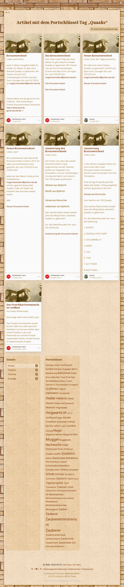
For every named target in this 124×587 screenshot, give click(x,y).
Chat (63, 377)
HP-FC (70, 413)
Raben (49, 458)
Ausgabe (67, 369)
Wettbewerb (52, 501)
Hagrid (62, 388)
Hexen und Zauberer (64, 403)
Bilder (74, 373)
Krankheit (51, 421)
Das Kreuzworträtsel (57, 55)
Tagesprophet (54, 483)
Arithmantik (66, 365)
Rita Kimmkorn (53, 461)
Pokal (65, 444)
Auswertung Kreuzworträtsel (94, 150)
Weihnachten (56, 494)
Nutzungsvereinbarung (55, 569)
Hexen (50, 403)
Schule (50, 474)
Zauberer (53, 530)
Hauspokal (64, 393)
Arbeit (57, 365)
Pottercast (51, 448)
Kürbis (49, 425)
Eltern (63, 381)
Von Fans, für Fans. (72, 564)
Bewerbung (51, 373)
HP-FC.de (17, 3)
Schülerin (69, 474)
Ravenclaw (58, 458)
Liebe (63, 426)
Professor (68, 449)
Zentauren (59, 546)
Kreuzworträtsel (17, 55)
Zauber (63, 509)
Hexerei (50, 407)
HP (65, 413)
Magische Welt (70, 434)
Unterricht (51, 490)
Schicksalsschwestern (57, 465)
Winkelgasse (52, 509)
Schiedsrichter (53, 469)
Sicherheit (51, 478)
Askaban (58, 369)
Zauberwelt (65, 542)
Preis (60, 449)
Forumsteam (62, 384)
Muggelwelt (65, 439)
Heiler (51, 398)
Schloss (64, 469)
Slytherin (61, 478)
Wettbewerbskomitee (56, 505)
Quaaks (49, 453)
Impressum (87, 569)
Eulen (69, 381)
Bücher (56, 377)
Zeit (74, 542)
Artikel (49, 368)
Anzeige (49, 365)
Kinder (67, 417)
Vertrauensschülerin (66, 490)
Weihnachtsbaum (54, 498)
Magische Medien (54, 434)
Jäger (59, 417)
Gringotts (73, 384)
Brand (49, 377)
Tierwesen (51, 487)
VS (47, 494)
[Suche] (121, 2)
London (71, 425)
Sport (76, 479)
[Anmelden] (72, 2)
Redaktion (72, 458)
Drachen (70, 377)
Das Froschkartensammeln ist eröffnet (23, 306)
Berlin (75, 369)
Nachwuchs (53, 445)
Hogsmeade (61, 407)
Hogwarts (54, 412)
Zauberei (52, 514)
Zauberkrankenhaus (56, 534)
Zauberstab (67, 538)
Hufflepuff (51, 417)
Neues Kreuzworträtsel (98, 55)
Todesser (62, 487)
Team (66, 483)
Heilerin (61, 398)
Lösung (49, 430)
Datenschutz (74, 569)
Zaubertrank (52, 542)
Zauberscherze (53, 538)
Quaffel (57, 453)
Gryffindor (52, 388)
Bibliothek (64, 373)
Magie (57, 430)
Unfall (70, 487)
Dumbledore (53, 380)
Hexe (71, 398)
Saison (64, 461)
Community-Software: (62, 573)
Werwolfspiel (68, 498)
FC (54, 384)
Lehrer (57, 425)
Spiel (70, 478)
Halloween (52, 393)
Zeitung (49, 546)
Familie (49, 384)
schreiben (74, 469)
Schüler (59, 474)
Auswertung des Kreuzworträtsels (55, 150)
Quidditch (68, 453)
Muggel (52, 439)
